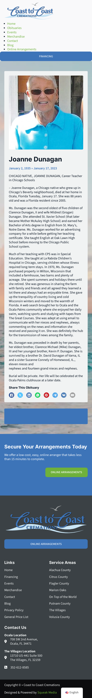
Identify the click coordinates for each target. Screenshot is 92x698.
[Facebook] (11, 395)
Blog (7, 604)
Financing (11, 577)
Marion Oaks (57, 590)
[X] (20, 395)
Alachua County (60, 570)
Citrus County (58, 577)
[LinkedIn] (29, 395)
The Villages (57, 610)
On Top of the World (63, 597)
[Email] (72, 395)
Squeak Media (47, 692)
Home (8, 570)
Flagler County (59, 583)
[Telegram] (55, 395)
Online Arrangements (66, 472)
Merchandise (13, 590)
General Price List (16, 617)
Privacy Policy (14, 610)
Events (9, 583)
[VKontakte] (63, 395)
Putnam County (60, 604)
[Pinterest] (46, 395)
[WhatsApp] (37, 395)
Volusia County (59, 617)
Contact (9, 597)
